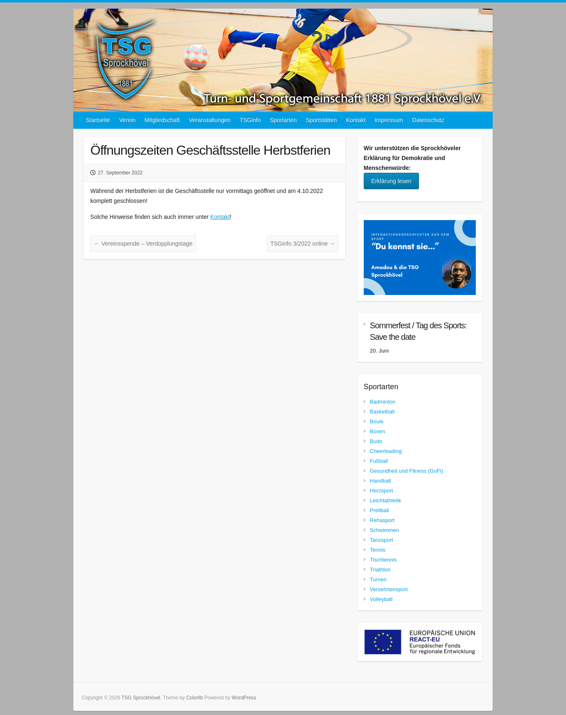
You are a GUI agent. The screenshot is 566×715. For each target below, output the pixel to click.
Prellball (379, 510)
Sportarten (283, 120)
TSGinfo (250, 120)
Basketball (382, 412)
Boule (377, 421)
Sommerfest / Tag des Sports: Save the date (418, 331)
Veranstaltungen (209, 120)
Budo (376, 441)
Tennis (378, 550)
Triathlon (380, 569)
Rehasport (382, 520)
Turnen (378, 579)
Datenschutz (428, 120)
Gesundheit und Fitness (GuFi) (406, 471)
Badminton (382, 402)
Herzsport (381, 491)
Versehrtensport (389, 589)
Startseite (98, 120)
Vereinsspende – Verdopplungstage (143, 243)
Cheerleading (386, 451)
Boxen (377, 431)
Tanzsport (381, 540)
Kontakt (355, 120)
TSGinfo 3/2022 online (302, 243)
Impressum (388, 120)
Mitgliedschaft (162, 120)
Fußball (379, 461)
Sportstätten (321, 120)
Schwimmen (384, 530)
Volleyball (381, 599)
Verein (127, 120)
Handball (380, 481)
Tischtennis (383, 560)
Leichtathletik (385, 500)
